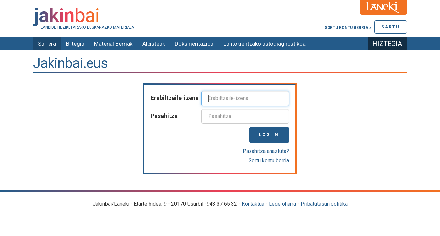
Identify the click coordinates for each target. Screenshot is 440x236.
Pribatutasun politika (324, 204)
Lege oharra (282, 204)
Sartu (390, 26)
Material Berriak (113, 43)
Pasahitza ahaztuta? (266, 151)
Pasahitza (164, 115)
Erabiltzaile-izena (175, 97)
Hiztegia (387, 44)
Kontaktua (253, 204)
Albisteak (153, 43)
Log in (269, 134)
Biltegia (75, 43)
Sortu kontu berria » (348, 27)
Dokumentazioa (194, 43)
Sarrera (47, 43)
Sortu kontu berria (269, 160)
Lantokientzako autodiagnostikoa (264, 43)
